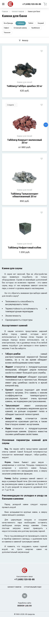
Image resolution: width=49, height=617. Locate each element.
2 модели (11, 105)
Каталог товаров (18, 11)
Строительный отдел (32, 587)
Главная (5, 11)
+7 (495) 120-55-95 (24, 579)
